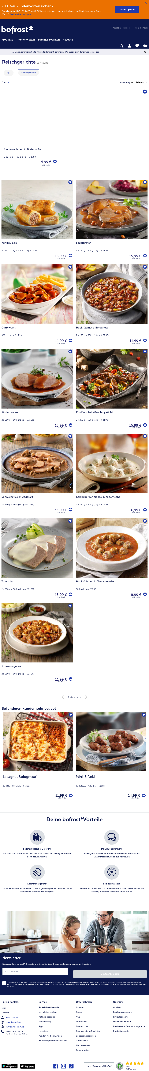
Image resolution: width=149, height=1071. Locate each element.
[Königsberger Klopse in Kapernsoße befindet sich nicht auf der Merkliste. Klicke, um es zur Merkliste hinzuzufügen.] (144, 436)
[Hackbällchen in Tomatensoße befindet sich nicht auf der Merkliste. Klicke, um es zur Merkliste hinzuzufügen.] (144, 521)
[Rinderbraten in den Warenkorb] (70, 425)
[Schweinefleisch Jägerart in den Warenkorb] (70, 510)
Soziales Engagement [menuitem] (86, 1033)
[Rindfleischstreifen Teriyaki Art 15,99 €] (112, 391)
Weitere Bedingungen (20, 14)
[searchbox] (3, 46)
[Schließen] (146, 3)
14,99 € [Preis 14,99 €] (44, 162)
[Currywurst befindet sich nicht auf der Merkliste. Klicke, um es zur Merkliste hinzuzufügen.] (69, 267)
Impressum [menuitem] (81, 1019)
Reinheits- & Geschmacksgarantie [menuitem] (129, 1024)
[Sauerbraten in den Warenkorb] (144, 256)
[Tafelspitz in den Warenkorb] (70, 595)
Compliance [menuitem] (82, 1038)
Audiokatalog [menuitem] (45, 1019)
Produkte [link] (7, 39)
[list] (74, 866)
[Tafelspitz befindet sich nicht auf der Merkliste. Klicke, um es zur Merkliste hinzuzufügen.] (69, 521)
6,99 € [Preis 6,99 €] (135, 510)
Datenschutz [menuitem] (82, 1024)
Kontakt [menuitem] (5, 1010)
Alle (9, 73)
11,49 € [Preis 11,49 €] (134, 341)
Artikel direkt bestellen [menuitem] (49, 1005)
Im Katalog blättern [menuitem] (48, 1010)
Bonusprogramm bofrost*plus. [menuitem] (53, 1038)
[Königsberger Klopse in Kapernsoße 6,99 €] (112, 476)
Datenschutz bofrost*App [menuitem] (88, 1029)
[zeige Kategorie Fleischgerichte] (28, 73)
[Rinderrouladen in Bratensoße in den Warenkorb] (54, 162)
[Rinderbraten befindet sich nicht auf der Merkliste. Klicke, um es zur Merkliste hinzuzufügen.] (69, 352)
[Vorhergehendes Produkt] (5, 759)
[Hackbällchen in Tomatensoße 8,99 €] (112, 560)
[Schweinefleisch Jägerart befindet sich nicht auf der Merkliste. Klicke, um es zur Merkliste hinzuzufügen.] (69, 436)
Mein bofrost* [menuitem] (10, 1014)
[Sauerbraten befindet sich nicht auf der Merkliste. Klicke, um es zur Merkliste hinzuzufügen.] (144, 182)
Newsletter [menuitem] (44, 1029)
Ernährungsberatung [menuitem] (122, 1010)
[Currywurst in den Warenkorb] (70, 341)
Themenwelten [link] (25, 39)
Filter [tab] (7, 82)
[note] (38, 780)
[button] (127, 9)
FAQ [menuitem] (3, 1005)
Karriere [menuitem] (126, 28)
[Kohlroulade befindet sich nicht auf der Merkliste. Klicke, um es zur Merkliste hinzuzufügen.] (69, 182)
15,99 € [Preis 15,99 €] (60, 256)
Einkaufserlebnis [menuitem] (120, 1014)
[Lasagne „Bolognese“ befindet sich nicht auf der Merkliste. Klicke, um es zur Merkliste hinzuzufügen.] (70, 715)
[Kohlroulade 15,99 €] (37, 222)
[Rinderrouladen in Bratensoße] (74, 134)
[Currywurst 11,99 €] (37, 306)
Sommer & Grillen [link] (49, 39)
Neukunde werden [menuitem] (122, 1019)
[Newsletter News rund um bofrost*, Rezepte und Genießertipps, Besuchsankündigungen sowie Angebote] (74, 974)
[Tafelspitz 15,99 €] (37, 560)
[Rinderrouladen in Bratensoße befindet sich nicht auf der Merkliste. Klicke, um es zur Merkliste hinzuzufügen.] (144, 92)
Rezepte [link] (68, 39)
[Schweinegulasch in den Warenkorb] (70, 679)
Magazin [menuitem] (117, 28)
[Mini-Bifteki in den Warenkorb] (143, 796)
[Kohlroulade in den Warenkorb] (70, 256)
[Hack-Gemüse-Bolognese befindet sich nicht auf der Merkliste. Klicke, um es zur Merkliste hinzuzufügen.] (144, 267)
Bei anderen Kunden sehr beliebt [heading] (29, 708)
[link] (17, 30)
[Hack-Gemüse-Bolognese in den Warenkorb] (144, 341)
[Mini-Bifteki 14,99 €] (111, 758)
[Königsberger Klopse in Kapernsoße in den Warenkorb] (144, 510)
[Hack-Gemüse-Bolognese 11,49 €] (112, 306)
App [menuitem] (40, 1024)
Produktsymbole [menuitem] (121, 1029)
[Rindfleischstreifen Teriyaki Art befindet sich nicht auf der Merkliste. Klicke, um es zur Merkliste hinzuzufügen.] (144, 352)
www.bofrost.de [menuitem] (11, 1019)
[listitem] (37, 847)
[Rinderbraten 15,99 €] (37, 391)
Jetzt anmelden (110, 973)
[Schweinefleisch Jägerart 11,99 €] (37, 476)
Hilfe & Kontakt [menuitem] (140, 28)
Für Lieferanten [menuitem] (83, 1043)
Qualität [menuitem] (117, 1005)
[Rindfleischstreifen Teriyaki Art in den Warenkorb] (144, 425)
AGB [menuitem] (78, 1014)
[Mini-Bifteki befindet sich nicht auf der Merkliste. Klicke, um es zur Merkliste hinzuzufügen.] (143, 715)
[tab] (129, 46)
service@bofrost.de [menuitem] (12, 1024)
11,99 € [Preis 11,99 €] (60, 341)
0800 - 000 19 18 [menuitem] (12, 1028)
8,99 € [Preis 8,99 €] (135, 595)
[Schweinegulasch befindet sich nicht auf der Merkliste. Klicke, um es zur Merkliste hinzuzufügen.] (69, 606)
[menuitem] (7, 39)
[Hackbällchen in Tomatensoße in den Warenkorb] (144, 595)
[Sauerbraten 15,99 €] (112, 222)
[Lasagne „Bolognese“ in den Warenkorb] (70, 796)
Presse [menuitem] (79, 1010)
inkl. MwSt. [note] (62, 799)
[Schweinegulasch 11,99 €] (37, 645)
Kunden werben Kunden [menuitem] (50, 1033)
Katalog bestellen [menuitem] (47, 1014)
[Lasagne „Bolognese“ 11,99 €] (38, 758)
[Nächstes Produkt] (144, 759)
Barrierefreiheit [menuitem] (83, 1048)
